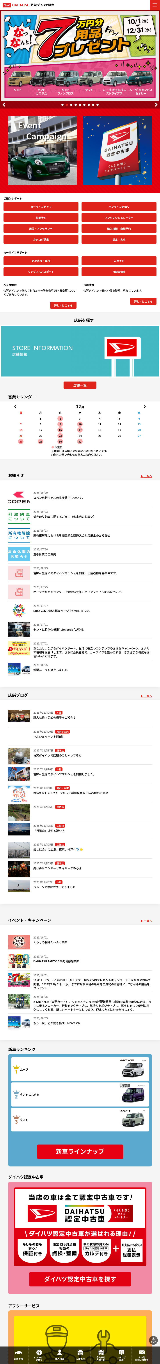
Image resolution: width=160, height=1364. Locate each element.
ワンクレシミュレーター (119, 217)
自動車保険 (119, 271)
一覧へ (148, 476)
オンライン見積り (119, 206)
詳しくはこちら (63, 305)
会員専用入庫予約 (100, 1358)
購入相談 (59, 1358)
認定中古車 (119, 239)
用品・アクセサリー (41, 228)
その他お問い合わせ (141, 1358)
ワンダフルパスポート (41, 271)
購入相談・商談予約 (119, 228)
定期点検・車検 (41, 261)
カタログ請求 (41, 239)
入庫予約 (119, 261)
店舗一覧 (80, 385)
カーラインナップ (41, 206)
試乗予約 (41, 217)
